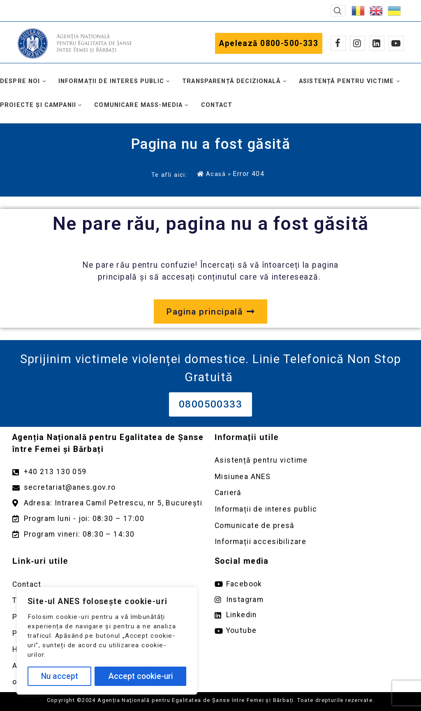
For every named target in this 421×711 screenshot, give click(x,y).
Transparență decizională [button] (231, 81)
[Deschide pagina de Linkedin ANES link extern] (312, 615)
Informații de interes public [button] (111, 81)
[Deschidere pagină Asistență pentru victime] (312, 460)
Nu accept (59, 676)
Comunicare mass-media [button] (138, 105)
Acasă (211, 174)
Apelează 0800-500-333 (268, 43)
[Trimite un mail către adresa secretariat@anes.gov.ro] (109, 487)
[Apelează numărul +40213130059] (109, 472)
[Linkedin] (376, 43)
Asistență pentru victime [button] (346, 81)
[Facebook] (338, 43)
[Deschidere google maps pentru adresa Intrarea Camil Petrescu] (109, 503)
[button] (338, 10)
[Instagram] (357, 43)
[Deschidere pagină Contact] (109, 584)
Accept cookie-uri (140, 676)
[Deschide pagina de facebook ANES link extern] (312, 584)
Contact (217, 105)
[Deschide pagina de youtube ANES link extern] (312, 630)
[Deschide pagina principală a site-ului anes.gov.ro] (210, 311)
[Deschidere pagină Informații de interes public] (312, 509)
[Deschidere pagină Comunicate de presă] (312, 526)
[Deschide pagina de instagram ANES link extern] (312, 599)
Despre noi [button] (20, 81)
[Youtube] (396, 43)
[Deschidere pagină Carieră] (312, 493)
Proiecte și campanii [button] (38, 105)
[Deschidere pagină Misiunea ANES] (312, 477)
